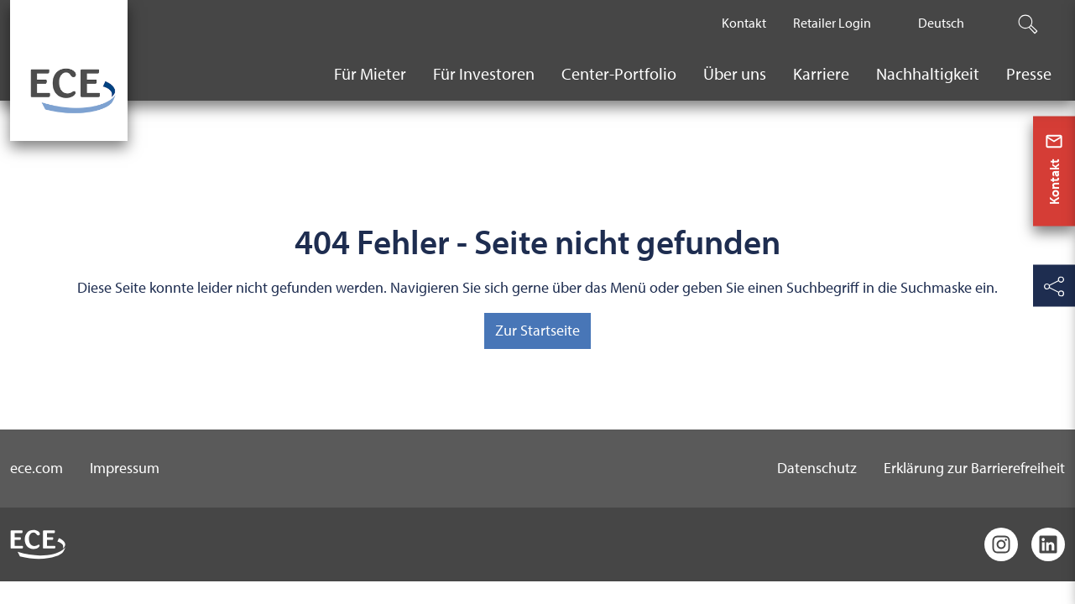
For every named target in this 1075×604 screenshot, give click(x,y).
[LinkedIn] (1048, 544)
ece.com (36, 467)
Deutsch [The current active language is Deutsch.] (941, 22)
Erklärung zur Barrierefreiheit (974, 467)
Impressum (124, 467)
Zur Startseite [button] (537, 330)
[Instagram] (1001, 544)
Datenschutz (817, 467)
